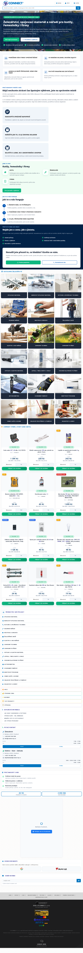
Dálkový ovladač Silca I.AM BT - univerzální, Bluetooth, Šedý (14, 540)
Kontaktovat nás (59, 262)
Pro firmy (42, 895)
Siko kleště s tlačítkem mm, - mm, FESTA (68, 586)
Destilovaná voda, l (41, 494)
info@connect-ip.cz (10, 738)
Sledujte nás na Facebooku (41, 831)
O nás (23, 895)
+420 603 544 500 (10, 736)
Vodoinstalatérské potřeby (14, 660)
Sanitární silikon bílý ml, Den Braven (41, 585)
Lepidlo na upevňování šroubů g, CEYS (68, 451)
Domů (10, 895)
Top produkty (9, 701)
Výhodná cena (9, 693)
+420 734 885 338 (10, 755)
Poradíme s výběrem (30, 39)
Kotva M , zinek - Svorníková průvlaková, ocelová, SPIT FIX (14, 586)
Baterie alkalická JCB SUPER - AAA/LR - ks (14, 495)
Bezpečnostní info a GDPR (41, 897)
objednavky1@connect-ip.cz (13, 758)
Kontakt (17, 895)
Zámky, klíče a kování (11, 676)
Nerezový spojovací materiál (14, 621)
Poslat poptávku (23, 262)
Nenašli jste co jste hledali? (14, 718)
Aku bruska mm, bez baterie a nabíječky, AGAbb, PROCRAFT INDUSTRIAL (68, 496)
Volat (22, 746)
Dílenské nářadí (9, 629)
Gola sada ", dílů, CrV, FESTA (14, 450)
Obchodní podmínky (32, 895)
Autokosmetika (9, 664)
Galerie (49, 895)
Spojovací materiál (10, 617)
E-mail (61, 746)
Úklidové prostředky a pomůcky (15, 680)
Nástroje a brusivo (11, 633)
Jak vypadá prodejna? (11, 721)
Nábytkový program (11, 672)
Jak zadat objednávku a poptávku (15, 713)
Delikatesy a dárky (10, 684)
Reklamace (57, 895)
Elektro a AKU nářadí (11, 640)
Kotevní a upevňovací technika (14, 625)
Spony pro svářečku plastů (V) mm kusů (41, 540)
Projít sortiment (11, 39)
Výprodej (7, 705)
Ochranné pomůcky (10, 668)
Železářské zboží (10, 636)
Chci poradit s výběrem (12, 190)
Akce (5, 689)
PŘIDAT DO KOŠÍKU (14, 468)
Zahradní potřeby (10, 648)
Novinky (7, 697)
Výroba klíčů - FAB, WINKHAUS (13, 716)
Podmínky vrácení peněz (68, 895)
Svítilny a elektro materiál (13, 652)
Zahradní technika (10, 644)
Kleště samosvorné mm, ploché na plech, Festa (41, 451)
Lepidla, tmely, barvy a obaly (14, 656)
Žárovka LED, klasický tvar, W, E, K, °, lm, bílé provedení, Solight (68, 541)
